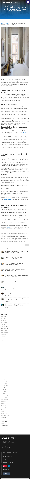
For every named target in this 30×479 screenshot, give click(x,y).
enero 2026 (3, 324)
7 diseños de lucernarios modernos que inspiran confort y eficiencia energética (16, 264)
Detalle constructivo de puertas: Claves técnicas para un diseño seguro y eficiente (16, 288)
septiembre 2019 (5, 415)
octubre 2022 (4, 383)
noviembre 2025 (4, 328)
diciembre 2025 (4, 326)
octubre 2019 (4, 413)
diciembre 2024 (4, 350)
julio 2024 (3, 356)
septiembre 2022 (5, 385)
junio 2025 (3, 338)
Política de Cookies (6, 447)
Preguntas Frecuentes (8, 462)
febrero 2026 (4, 322)
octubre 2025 (4, 330)
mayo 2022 (3, 391)
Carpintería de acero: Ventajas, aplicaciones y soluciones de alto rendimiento (15, 293)
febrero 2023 (4, 377)
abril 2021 (3, 409)
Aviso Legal (4, 446)
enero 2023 (3, 379)
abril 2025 (3, 342)
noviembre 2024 (4, 352)
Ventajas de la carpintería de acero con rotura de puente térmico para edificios (16, 252)
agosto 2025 (3, 334)
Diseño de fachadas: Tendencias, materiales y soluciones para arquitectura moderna (15, 305)
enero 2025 (3, 348)
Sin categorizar (4, 425)
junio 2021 (3, 405)
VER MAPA (6, 473)
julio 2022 (3, 387)
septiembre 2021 (5, 399)
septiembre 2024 (5, 354)
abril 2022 (3, 393)
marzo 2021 (3, 411)
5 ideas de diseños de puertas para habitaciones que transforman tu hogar (16, 276)
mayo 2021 (3, 407)
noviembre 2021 (4, 395)
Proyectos (5, 457)
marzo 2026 (3, 320)
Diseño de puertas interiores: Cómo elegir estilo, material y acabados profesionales (16, 299)
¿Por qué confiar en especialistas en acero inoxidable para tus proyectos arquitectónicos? (16, 282)
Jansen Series (6, 459)
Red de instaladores (7, 456)
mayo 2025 (3, 340)
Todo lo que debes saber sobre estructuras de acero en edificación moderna (15, 258)
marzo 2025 (3, 344)
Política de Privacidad (7, 449)
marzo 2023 (3, 375)
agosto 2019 (3, 417)
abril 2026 (3, 318)
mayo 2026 (3, 316)
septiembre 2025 (5, 332)
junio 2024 (3, 358)
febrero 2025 (4, 346)
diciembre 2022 (4, 381)
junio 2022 (3, 389)
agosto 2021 (3, 401)
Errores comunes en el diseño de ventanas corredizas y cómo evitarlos (15, 270)
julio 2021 (3, 403)
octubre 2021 (4, 397)
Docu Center (5, 460)
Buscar (27, 245)
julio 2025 (3, 336)
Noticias (2, 423)
